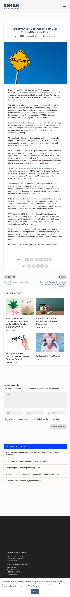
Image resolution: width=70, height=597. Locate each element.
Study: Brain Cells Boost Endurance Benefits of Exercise (27, 461)
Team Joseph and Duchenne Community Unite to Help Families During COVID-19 (17, 322)
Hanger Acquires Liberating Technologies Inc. (23, 468)
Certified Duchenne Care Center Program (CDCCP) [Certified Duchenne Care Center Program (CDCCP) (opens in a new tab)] (41, 92)
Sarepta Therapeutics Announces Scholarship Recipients (47, 321)
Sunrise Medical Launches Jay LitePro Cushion (23, 481)
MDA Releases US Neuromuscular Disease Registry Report (17, 356)
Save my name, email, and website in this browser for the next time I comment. (32, 420)
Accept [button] (35, 591)
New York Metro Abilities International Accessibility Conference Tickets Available (33, 454)
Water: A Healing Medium (48, 356)
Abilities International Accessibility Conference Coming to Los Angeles (32, 474)
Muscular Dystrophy (33, 36)
